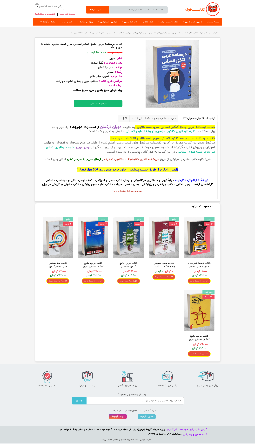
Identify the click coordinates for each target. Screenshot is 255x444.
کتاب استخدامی (131, 22)
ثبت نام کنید (46, 6)
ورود (55, 6)
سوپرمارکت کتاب (67, 14)
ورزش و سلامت (86, 22)
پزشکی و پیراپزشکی (108, 22)
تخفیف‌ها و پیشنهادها (45, 14)
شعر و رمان (67, 22)
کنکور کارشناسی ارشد (169, 22)
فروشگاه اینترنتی (197, 180)
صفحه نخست (213, 22)
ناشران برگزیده (49, 22)
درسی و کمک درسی (193, 22)
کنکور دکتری (148, 22)
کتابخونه (180, 180)
